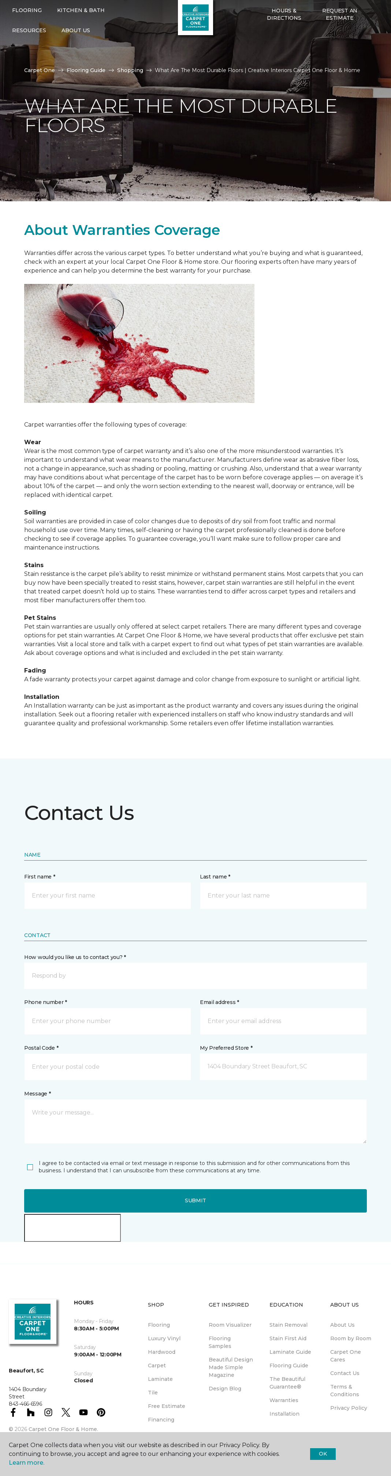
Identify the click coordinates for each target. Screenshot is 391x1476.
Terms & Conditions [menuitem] (344, 1390)
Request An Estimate (339, 38)
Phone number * (45, 1002)
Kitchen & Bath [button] (81, 34)
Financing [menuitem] (161, 1419)
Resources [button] (29, 54)
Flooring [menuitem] (159, 1325)
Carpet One (39, 70)
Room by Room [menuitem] (350, 1338)
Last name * (215, 876)
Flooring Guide (86, 70)
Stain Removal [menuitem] (288, 1325)
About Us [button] (76, 54)
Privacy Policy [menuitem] (348, 1408)
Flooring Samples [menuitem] (220, 1342)
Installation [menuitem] (284, 1414)
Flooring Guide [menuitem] (288, 1365)
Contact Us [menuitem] (345, 1373)
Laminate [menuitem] (160, 1379)
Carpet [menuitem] (157, 1365)
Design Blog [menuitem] (225, 1388)
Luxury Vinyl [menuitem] (164, 1338)
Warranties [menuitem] (283, 1400)
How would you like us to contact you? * (75, 957)
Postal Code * (41, 1047)
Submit (195, 1200)
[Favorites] (271, 57)
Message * (37, 1093)
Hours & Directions (284, 38)
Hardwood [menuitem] (161, 1352)
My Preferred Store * (226, 1047)
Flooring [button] (27, 34)
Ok (323, 1453)
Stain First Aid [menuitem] (287, 1338)
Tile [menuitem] (153, 1392)
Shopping (130, 70)
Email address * (219, 1002)
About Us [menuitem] (342, 1325)
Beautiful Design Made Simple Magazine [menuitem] (231, 1367)
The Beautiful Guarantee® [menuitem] (287, 1383)
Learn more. (26, 1462)
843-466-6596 (125, 13)
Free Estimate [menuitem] (166, 1406)
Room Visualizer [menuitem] (230, 1325)
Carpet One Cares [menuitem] (345, 1356)
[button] (262, 57)
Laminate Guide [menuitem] (290, 1352)
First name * (39, 876)
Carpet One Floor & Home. (63, 1429)
